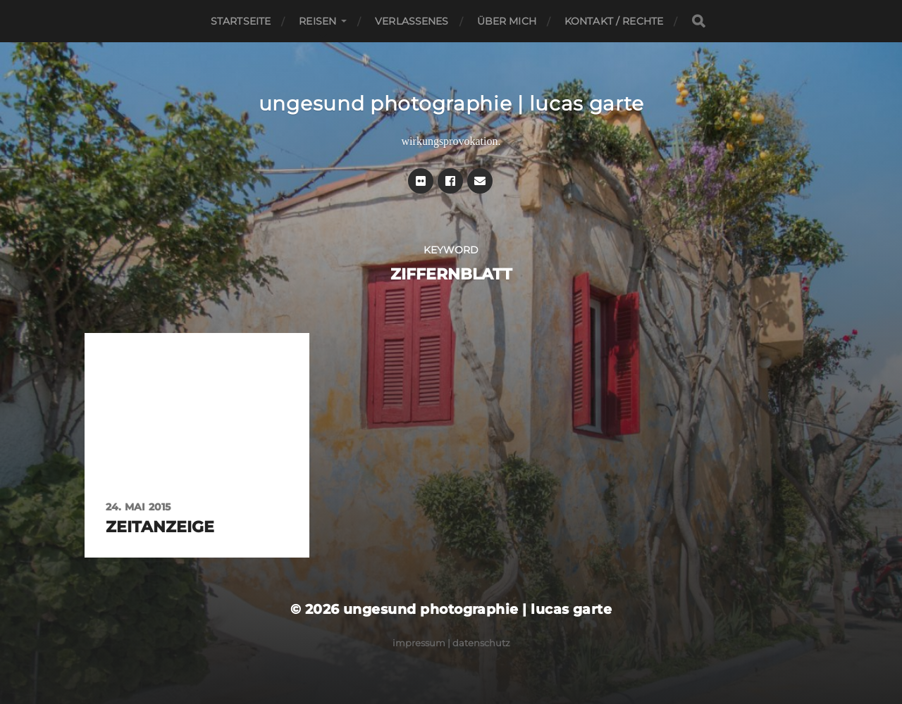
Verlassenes (412, 21)
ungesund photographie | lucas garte (451, 103)
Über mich (506, 21)
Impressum (419, 642)
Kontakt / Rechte (613, 21)
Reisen (317, 21)
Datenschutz (481, 642)
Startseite (241, 21)
